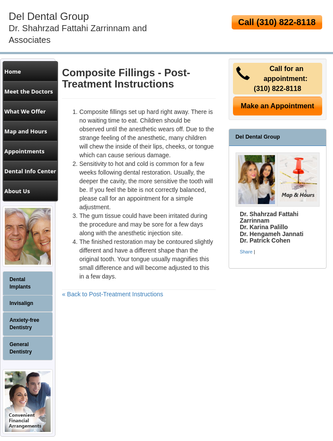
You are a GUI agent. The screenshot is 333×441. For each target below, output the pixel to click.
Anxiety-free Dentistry (24, 324)
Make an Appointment (277, 106)
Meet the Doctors (28, 91)
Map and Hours (25, 131)
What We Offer (25, 111)
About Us (17, 191)
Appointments (24, 151)
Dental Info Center (30, 171)
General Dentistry (21, 348)
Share (246, 251)
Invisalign (21, 303)
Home (12, 71)
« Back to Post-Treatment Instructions (112, 294)
